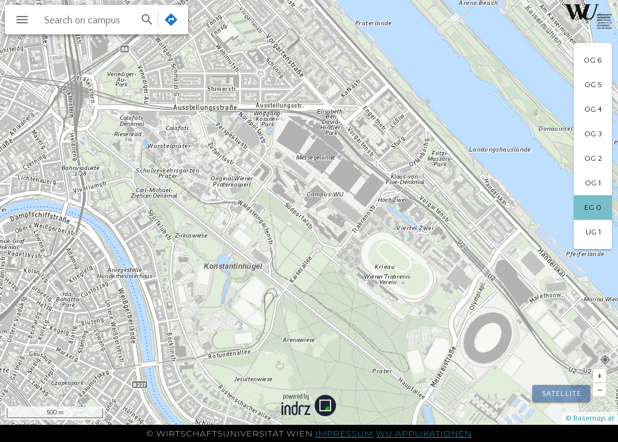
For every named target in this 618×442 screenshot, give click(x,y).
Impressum (344, 433)
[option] (593, 60)
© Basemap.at (589, 418)
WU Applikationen (424, 433)
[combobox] (97, 19)
